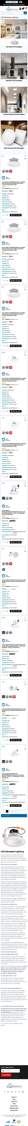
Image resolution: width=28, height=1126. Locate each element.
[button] (25, 156)
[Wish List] (26, 8)
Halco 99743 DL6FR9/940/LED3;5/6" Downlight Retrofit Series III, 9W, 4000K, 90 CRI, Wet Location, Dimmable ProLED (14, 445)
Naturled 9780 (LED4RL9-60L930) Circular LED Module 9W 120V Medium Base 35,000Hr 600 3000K (14, 710)
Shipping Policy (14, 1108)
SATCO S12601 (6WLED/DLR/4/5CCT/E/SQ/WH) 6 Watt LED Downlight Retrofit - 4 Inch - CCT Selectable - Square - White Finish (13, 646)
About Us (14, 1097)
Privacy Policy (14, 1110)
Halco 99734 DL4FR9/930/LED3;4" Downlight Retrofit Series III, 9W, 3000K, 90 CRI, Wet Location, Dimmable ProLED (13, 314)
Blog (14, 1099)
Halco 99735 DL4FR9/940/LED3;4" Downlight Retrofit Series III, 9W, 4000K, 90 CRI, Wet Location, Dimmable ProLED (13, 249)
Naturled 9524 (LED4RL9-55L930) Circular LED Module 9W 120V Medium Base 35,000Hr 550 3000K (14, 581)
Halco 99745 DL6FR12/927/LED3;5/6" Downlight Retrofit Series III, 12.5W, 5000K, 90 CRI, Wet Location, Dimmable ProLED (14, 380)
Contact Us (14, 1101)
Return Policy (14, 1106)
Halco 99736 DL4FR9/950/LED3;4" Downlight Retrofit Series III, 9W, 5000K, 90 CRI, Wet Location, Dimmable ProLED (13, 183)
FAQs (14, 1103)
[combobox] (14, 12)
